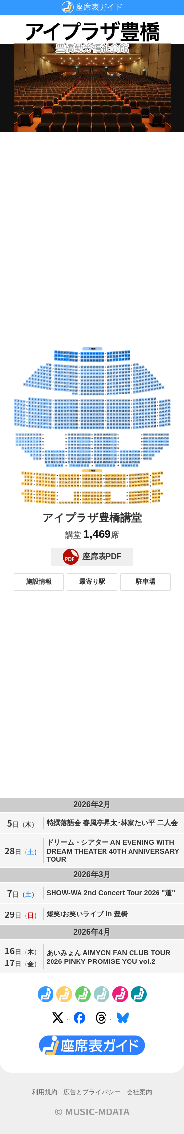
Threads (103, 1020)
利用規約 (44, 1092)
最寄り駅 (92, 581)
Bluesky (124, 1020)
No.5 (120, 994)
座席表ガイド (99, 7)
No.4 (101, 994)
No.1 (45, 994)
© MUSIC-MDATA (92, 1111)
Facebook (81, 1020)
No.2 (64, 994)
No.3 (83, 994)
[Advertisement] (92, 232)
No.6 (139, 994)
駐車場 (145, 581)
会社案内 (139, 1092)
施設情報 (39, 581)
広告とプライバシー (92, 1092)
